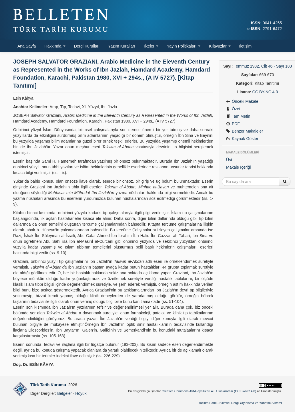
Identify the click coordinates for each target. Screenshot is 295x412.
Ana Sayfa (26, 46)
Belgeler (64, 393)
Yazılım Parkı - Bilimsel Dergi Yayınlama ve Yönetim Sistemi (240, 403)
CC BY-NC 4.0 (265, 92)
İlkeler (151, 46)
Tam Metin (238, 116)
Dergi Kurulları (86, 46)
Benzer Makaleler (244, 131)
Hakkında (55, 46)
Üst (229, 159)
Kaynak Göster (242, 138)
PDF (233, 123)
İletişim (245, 46)
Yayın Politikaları (183, 46)
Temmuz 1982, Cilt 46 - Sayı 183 (263, 66)
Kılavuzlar (219, 46)
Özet (233, 109)
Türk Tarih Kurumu (48, 385)
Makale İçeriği (238, 167)
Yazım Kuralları (121, 46)
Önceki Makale (242, 101)
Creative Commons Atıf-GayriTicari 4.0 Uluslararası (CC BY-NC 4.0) (209, 391)
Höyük (81, 393)
